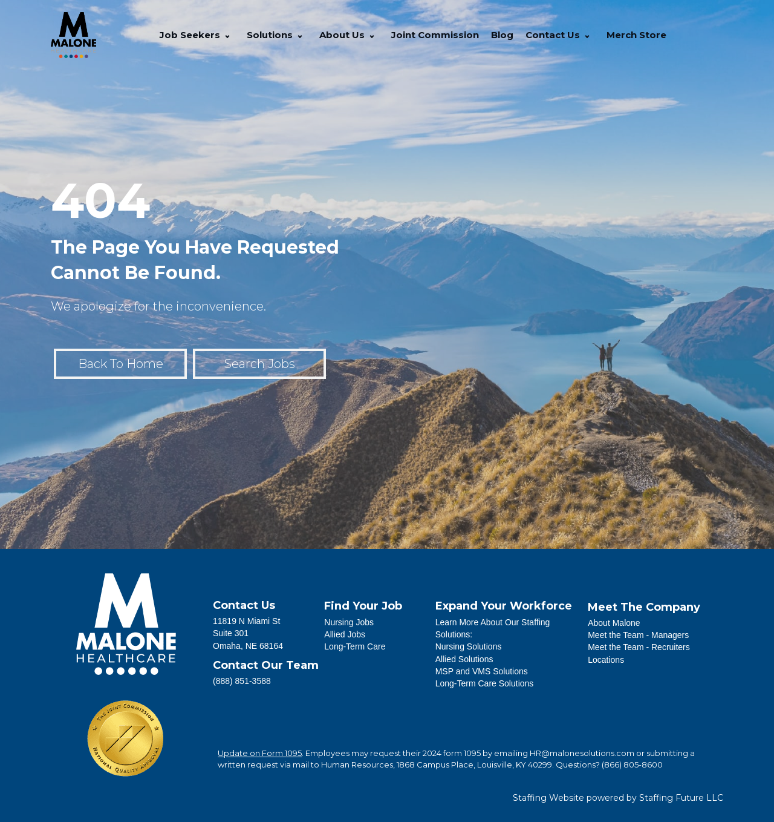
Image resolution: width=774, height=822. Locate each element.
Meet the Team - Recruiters (639, 647)
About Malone (614, 623)
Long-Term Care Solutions (484, 683)
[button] (227, 35)
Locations (606, 660)
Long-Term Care (354, 646)
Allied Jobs (344, 634)
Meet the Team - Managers (638, 635)
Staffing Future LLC (681, 797)
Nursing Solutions (468, 646)
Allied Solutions (464, 659)
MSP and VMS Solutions (481, 671)
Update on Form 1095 (260, 753)
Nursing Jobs (349, 622)
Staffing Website (548, 797)
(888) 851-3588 (242, 681)
